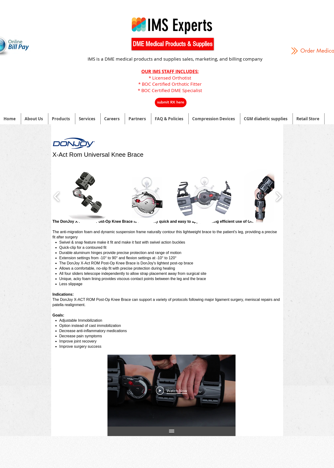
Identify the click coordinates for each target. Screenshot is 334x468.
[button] (173, 44)
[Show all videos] (171, 431)
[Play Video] (171, 390)
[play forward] (278, 196)
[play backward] (56, 196)
